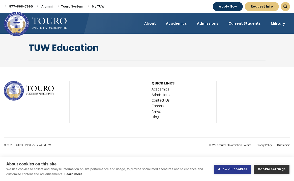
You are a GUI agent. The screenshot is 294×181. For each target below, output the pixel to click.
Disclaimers (283, 145)
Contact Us (161, 100)
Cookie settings (271, 169)
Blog (155, 116)
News (156, 111)
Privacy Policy (264, 145)
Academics (160, 89)
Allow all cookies (232, 169)
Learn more (73, 174)
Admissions (161, 94)
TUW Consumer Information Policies (230, 145)
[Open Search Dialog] (285, 6)
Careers (158, 105)
